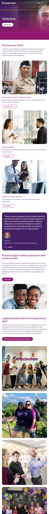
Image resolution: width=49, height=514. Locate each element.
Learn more (7, 279)
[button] (8, 247)
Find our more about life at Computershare (17, 339)
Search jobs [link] (7, 25)
